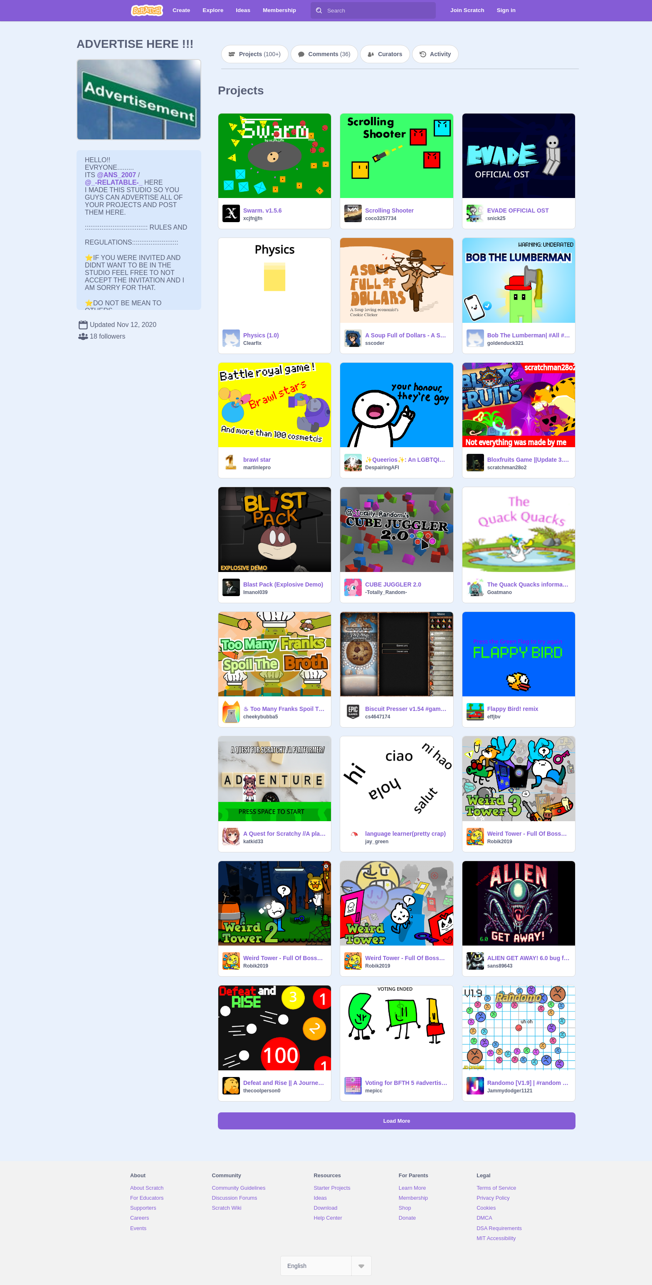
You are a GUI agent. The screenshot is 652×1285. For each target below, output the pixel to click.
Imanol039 (255, 592)
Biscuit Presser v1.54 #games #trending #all (406, 709)
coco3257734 (380, 218)
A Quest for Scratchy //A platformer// (284, 833)
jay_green (376, 841)
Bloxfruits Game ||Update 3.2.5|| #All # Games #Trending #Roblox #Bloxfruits (528, 459)
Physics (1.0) (261, 335)
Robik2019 (499, 841)
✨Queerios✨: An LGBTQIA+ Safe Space (406, 459)
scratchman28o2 (507, 467)
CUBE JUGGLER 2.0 (393, 584)
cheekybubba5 (260, 717)
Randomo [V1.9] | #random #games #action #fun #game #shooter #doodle (528, 1082)
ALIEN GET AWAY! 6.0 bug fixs (528, 958)
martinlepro (257, 467)
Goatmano (499, 592)
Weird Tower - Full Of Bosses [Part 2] (284, 958)
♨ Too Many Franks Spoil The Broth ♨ (284, 709)
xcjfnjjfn (252, 218)
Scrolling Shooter (389, 210)
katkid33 (253, 841)
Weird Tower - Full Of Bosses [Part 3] (528, 833)
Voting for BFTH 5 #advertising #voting (406, 1082)
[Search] (319, 10)
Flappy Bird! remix (512, 709)
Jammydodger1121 (510, 1091)
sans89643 (500, 966)
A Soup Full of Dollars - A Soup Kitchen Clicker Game (406, 335)
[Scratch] (147, 10)
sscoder (374, 343)
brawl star (257, 459)
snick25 (496, 218)
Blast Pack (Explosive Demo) (283, 584)
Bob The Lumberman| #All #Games (528, 335)
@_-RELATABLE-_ (114, 182)
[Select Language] (326, 1266)
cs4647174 (377, 717)
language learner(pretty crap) (405, 833)
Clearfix (252, 343)
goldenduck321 (505, 343)
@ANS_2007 (116, 174)
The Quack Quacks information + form (528, 584)
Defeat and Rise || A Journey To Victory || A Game (284, 1082)
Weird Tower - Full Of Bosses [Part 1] (406, 958)
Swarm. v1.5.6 (262, 210)
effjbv (494, 717)
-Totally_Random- (386, 592)
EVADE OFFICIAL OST (518, 210)
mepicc (373, 1091)
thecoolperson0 (261, 1091)
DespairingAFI (382, 467)
